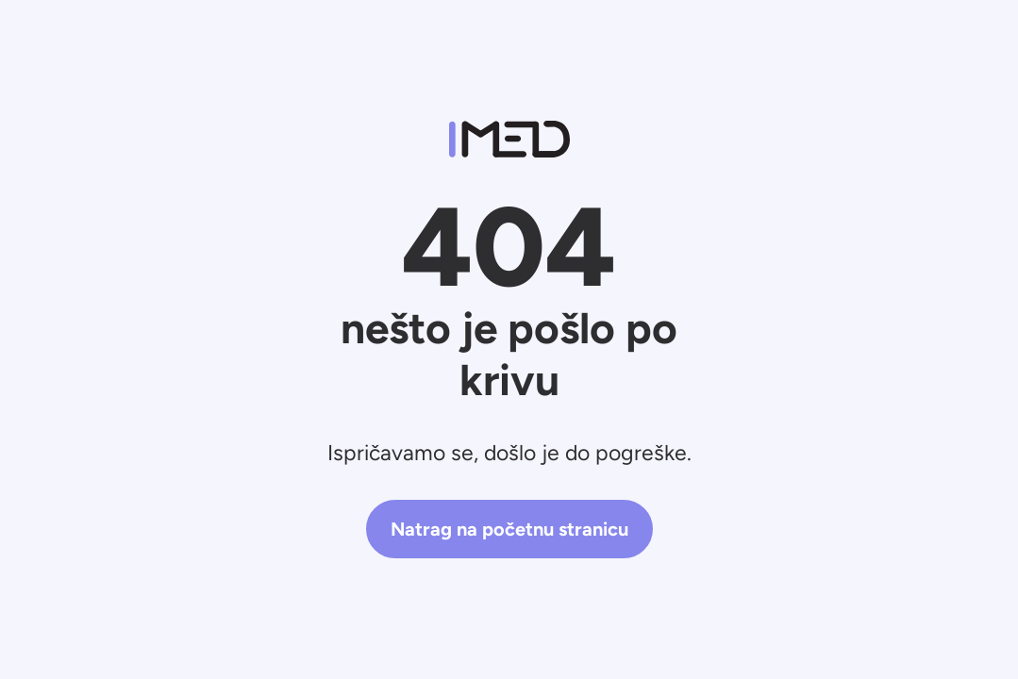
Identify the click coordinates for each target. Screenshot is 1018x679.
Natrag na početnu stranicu (509, 529)
